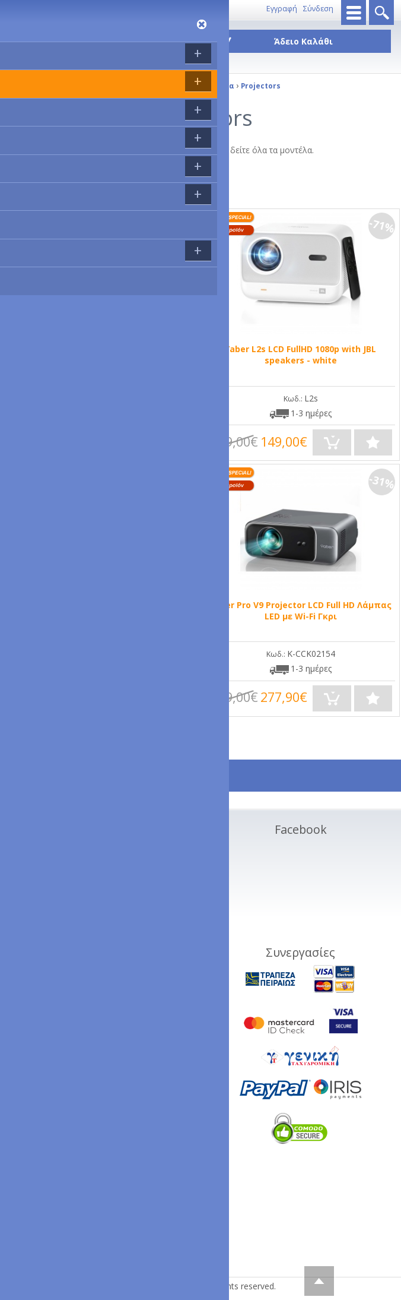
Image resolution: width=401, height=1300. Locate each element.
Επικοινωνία (74, 9)
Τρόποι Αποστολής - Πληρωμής (90, 865)
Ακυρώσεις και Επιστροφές (81, 879)
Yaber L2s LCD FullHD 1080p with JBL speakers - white (300, 354)
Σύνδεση (318, 9)
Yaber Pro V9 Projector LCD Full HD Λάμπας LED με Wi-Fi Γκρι (301, 610)
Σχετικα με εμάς (60, 851)
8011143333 (27, 9)
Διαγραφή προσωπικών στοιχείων (96, 922)
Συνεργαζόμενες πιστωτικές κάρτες (97, 894)
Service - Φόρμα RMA (71, 951)
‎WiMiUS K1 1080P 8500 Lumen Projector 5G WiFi (100, 610)
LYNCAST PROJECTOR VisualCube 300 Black (100, 349)
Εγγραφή (281, 9)
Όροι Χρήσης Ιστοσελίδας (79, 908)
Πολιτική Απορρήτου (70, 936)
